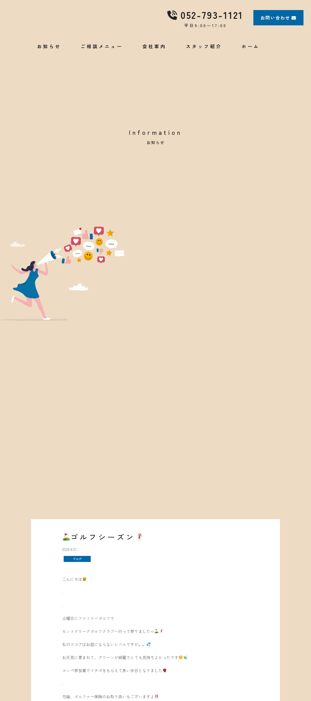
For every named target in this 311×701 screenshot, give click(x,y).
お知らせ (49, 52)
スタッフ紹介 (204, 52)
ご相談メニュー (102, 52)
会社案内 (154, 52)
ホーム (251, 52)
